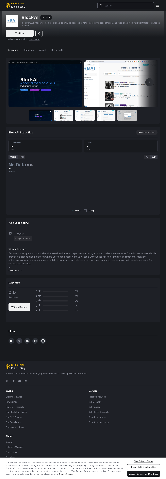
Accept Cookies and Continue (143, 474)
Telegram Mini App (14, 447)
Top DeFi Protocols (15, 407)
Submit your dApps (97, 417)
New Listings (11, 402)
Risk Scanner (95, 402)
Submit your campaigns (99, 422)
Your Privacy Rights (143, 461)
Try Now (19, 33)
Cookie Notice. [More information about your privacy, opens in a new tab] (66, 474)
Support (9, 442)
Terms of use (12, 452)
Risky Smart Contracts (99, 412)
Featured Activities (97, 397)
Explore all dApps (14, 397)
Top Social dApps (14, 422)
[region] (83, 468)
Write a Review (19, 307)
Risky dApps (94, 407)
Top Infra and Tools (15, 427)
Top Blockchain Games (16, 412)
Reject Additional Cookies (143, 467)
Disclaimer (10, 457)
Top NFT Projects (14, 417)
